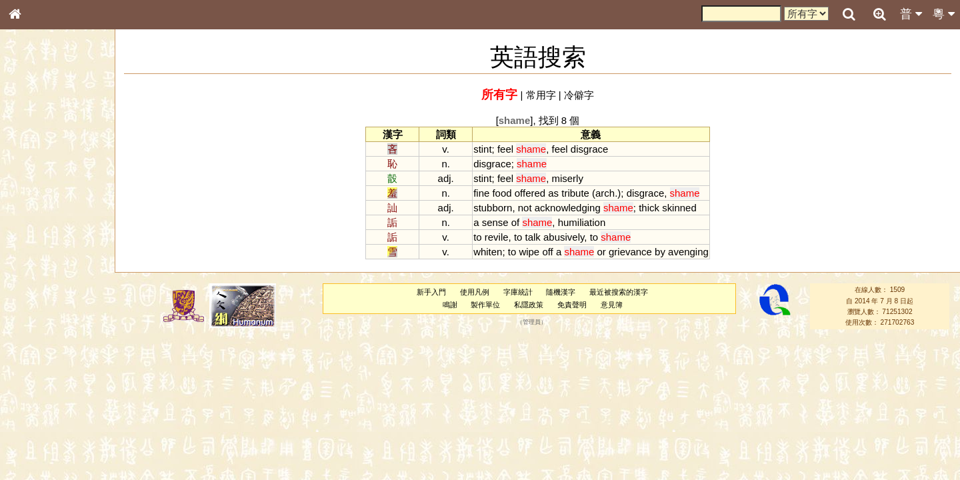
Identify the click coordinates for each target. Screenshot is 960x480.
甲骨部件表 (37, 202)
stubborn (492, 207)
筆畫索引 (33, 190)
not (525, 207)
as (553, 193)
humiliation (582, 222)
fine (481, 193)
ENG (58, 147)
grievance (630, 251)
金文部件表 (37, 214)
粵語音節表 (37, 261)
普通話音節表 (41, 362)
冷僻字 (579, 95)
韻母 (45, 350)
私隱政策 (528, 305)
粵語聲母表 (37, 273)
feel (505, 149)
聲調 (63, 350)
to (477, 237)
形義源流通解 (41, 226)
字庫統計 (518, 292)
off (547, 251)
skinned (679, 207)
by (660, 251)
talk (533, 237)
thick (649, 207)
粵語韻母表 (37, 286)
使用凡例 (474, 292)
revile (497, 237)
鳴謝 (450, 305)
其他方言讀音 (41, 374)
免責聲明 (572, 305)
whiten (487, 251)
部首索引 (33, 178)
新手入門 (431, 292)
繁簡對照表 (37, 446)
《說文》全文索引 (49, 410)
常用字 (541, 95)
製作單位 (485, 305)
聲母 (27, 350)
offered (530, 193)
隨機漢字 (560, 292)
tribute (575, 193)
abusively (563, 237)
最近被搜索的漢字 (618, 292)
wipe (529, 251)
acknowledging (568, 207)
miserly (567, 178)
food (501, 193)
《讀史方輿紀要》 (49, 422)
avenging (688, 251)
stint (482, 149)
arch (605, 193)
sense (495, 222)
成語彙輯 (33, 434)
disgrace (590, 149)
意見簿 (612, 305)
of (515, 222)
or (601, 251)
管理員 (532, 322)
